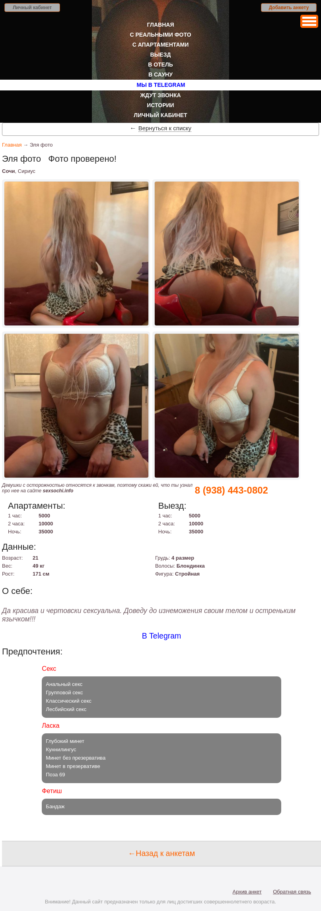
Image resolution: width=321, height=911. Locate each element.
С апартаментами (160, 44)
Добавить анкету (289, 7)
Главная (160, 25)
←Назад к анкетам (161, 853)
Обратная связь (292, 892)
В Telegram (161, 635)
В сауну (160, 74)
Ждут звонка (160, 95)
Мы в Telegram (161, 85)
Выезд (160, 54)
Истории (160, 105)
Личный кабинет (32, 7)
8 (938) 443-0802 (231, 490)
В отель (160, 64)
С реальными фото (160, 34)
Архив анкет (247, 892)
